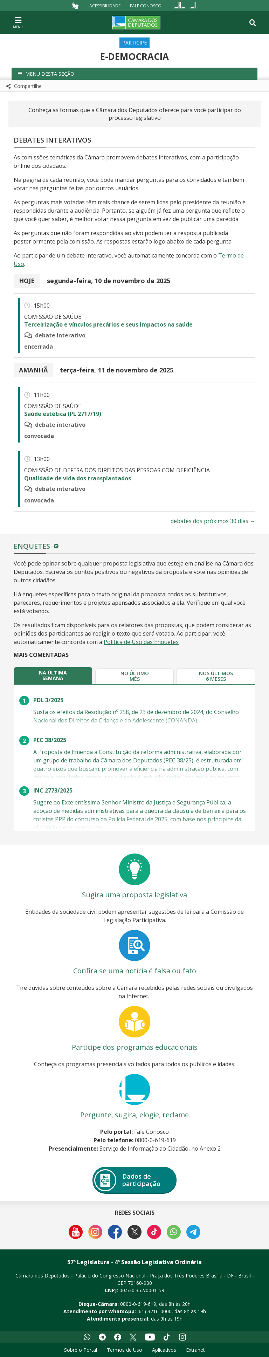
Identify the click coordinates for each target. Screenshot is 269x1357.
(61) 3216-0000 (154, 1311)
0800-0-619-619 (138, 1304)
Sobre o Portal (80, 1349)
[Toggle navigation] (253, 23)
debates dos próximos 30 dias (213, 521)
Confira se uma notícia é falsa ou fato (134, 970)
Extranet (195, 1349)
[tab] (53, 675)
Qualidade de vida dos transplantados (77, 478)
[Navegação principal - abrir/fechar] (17, 22)
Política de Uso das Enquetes (141, 642)
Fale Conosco (145, 5)
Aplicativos (164, 1349)
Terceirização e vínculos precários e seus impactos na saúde (108, 324)
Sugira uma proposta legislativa (134, 894)
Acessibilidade (104, 5)
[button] (134, 74)
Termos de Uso (124, 1349)
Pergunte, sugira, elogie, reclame (134, 1114)
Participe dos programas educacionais (135, 1047)
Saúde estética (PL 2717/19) (62, 414)
